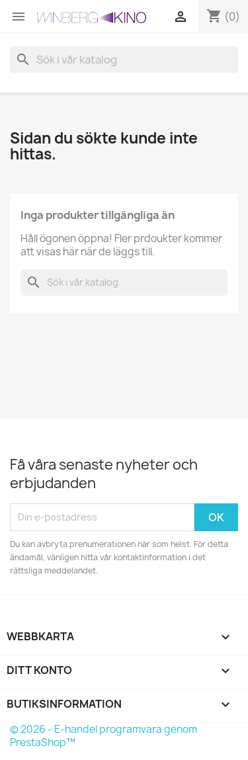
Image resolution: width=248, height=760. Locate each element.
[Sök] (124, 59)
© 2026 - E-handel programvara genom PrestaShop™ (103, 735)
